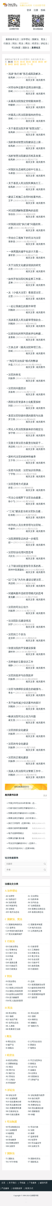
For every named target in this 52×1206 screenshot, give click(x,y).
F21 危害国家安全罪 (36, 985)
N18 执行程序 (34, 1098)
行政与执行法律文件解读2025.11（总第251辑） (23, 808)
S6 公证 (9, 1137)
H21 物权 (10, 1016)
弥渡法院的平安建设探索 (22, 648)
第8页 (10, 64)
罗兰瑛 (11, 419)
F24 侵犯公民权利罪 (14, 991)
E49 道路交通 (11, 963)
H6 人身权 (10, 1026)
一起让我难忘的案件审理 (22, 306)
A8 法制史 (10, 909)
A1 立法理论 (33, 896)
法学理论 (25, 39)
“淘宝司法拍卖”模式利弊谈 (23, 361)
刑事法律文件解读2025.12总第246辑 (23, 813)
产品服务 (5, 1188)
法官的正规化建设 (18, 757)
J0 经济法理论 (12, 1060)
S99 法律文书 (33, 1146)
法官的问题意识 (17, 388)
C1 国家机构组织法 (14, 924)
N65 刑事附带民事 (13, 1108)
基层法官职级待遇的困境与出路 (25, 415)
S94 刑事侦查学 (12, 1143)
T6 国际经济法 (34, 1159)
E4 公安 (9, 959)
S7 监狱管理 (33, 1137)
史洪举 (11, 638)
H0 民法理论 (11, 1013)
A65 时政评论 (11, 906)
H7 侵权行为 (33, 1026)
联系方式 (29, 1188)
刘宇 (10, 624)
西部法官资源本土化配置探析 (24, 402)
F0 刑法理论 (11, 981)
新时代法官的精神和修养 (22, 456)
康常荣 (11, 255)
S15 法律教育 (11, 1130)
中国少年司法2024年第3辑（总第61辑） (23, 803)
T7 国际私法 (33, 1162)
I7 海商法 (32, 1048)
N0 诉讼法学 (11, 1095)
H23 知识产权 (11, 1019)
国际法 (26, 47)
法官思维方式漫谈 (18, 484)
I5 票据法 (32, 1045)
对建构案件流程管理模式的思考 (25, 593)
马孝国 (11, 173)
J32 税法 (9, 1067)
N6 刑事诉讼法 (34, 1105)
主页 (3, 1183)
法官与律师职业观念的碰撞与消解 (27, 689)
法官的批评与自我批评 (20, 675)
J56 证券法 (32, 1073)
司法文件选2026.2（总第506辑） (22, 848)
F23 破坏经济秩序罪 (36, 988)
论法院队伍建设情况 (19, 620)
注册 (36, 10)
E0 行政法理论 (12, 947)
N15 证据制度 (11, 1098)
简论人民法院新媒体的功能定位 (25, 429)
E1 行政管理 (33, 947)
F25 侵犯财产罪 (34, 991)
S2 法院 (31, 1130)
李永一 (11, 693)
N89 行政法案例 (12, 1114)
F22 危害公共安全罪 (14, 988)
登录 (29, 10)
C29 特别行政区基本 (14, 931)
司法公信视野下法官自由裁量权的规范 (29, 497)
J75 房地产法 (33, 1080)
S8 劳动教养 (11, 1140)
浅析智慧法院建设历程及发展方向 (27, 155)
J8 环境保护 (11, 1083)
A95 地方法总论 (12, 912)
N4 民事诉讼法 (34, 1102)
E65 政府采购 (33, 966)
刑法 (14, 43)
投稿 (43, 10)
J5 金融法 (32, 1070)
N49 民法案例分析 (13, 1105)
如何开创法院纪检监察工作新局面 (27, 279)
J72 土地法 (10, 1080)
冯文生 (11, 556)
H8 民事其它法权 (13, 1029)
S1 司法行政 (33, 1127)
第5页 (34, 62)
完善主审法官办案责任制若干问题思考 (29, 443)
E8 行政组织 (33, 969)
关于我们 (12, 1183)
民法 (21, 43)
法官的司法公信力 (18, 607)
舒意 (10, 488)
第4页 (28, 62)
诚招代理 (43, 1183)
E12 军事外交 (11, 950)
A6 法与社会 (33, 902)
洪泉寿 (11, 392)
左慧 (10, 228)
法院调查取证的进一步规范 (23, 538)
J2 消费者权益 (12, 1064)
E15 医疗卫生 (11, 953)
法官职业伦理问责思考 (20, 552)
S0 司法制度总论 (13, 1127)
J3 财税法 (32, 1064)
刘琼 (10, 405)
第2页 (16, 62)
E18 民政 (9, 956)
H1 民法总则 (33, 1013)
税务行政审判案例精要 (18, 828)
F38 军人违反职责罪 (14, 1001)
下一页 (30, 64)
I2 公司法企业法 (35, 1042)
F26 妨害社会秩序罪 (14, 994)
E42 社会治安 (33, 959)
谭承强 (11, 241)
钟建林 (11, 105)
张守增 (11, 433)
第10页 (23, 64)
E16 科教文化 (33, 953)
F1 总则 (31, 981)
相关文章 (30, 80)
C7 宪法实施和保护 (14, 934)
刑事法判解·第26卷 (16, 838)
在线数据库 (17, 1188)
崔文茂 (11, 720)
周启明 (11, 446)
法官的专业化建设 (18, 743)
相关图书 (40, 80)
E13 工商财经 (33, 950)
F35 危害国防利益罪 (36, 994)
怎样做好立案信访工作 (20, 661)
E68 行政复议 (11, 969)
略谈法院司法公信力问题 (22, 716)
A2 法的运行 (11, 899)
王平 (10, 200)
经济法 (35, 43)
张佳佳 (11, 214)
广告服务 (32, 1183)
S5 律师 (31, 1133)
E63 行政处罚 (11, 966)
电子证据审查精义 (16, 833)
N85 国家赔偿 (34, 1111)
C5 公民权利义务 (35, 931)
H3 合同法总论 (12, 1023)
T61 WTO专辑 (12, 1162)
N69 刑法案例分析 (36, 1108)
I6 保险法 (10, 1048)
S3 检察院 (10, 1133)
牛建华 (11, 529)
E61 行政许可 (33, 963)
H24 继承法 (33, 1019)
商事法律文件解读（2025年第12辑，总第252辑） (23, 818)
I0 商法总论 (11, 1042)
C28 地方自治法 (34, 928)
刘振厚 (11, 378)
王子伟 (11, 460)
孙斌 (10, 91)
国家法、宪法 (38, 39)
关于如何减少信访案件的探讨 (24, 702)
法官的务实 (14, 374)
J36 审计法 (10, 1070)
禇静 (10, 665)
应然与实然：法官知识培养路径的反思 (29, 470)
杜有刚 (11, 515)
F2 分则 (9, 985)
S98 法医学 (10, 1146)
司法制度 (16, 47)
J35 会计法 (32, 1067)
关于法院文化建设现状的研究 (24, 265)
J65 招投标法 (33, 1076)
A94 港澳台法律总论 (36, 909)
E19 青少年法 (33, 956)
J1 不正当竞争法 (35, 1060)
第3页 (22, 62)
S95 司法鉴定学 (34, 1143)
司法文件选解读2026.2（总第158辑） (23, 843)
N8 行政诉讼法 (12, 1111)
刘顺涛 (11, 310)
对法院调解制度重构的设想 (23, 210)
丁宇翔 (11, 474)
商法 (27, 43)
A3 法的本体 (33, 899)
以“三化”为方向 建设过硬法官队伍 (27, 579)
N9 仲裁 (31, 1114)
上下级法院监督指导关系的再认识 (27, 566)
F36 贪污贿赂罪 (12, 997)
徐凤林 (11, 77)
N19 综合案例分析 (13, 1102)
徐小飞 (11, 501)
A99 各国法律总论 (35, 912)
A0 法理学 (10, 896)
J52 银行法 (10, 1073)
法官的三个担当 (17, 634)
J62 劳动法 (10, 1076)
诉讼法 (44, 43)
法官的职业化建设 (18, 730)
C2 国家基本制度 (35, 924)
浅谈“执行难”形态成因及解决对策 (26, 73)
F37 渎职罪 (32, 997)
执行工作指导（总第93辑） (20, 823)
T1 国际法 (10, 1159)
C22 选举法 (10, 928)
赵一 (10, 542)
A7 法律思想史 (34, 906)
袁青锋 (11, 337)
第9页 (16, 64)
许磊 (10, 364)
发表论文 (35, 47)
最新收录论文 (12, 39)
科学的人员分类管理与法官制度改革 (28, 525)
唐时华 (11, 652)
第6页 (40, 62)
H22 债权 (32, 1016)
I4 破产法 (10, 1045)
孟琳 (10, 282)
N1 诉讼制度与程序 (36, 1095)
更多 (45, 796)
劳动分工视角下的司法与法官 (24, 237)
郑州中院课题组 (16, 570)
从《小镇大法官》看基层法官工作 (27, 292)
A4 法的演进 (11, 902)
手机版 (22, 1183)
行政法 (7, 43)
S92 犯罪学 (32, 1140)
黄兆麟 (11, 597)
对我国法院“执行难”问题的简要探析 (28, 224)
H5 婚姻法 (32, 1023)
